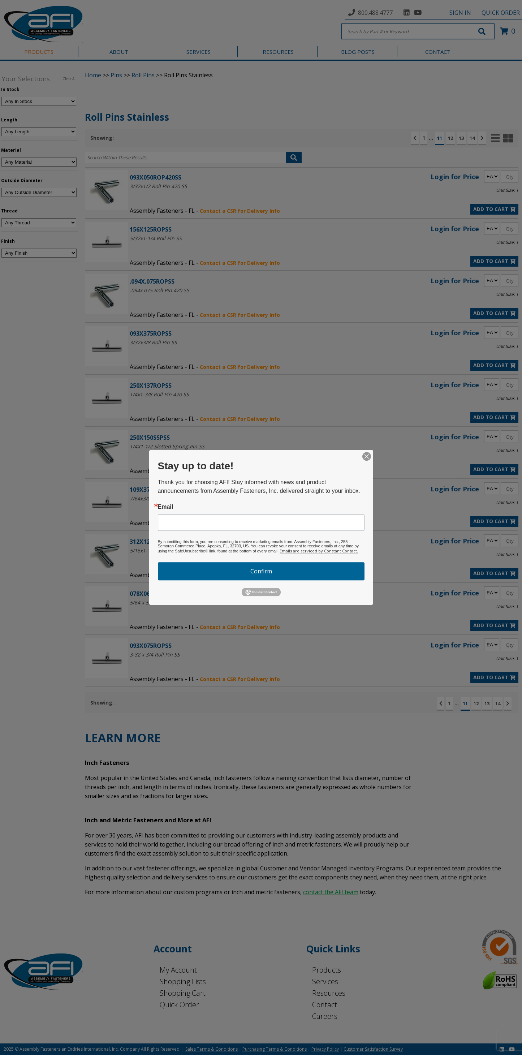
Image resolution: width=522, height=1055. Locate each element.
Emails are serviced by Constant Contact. (319, 551)
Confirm (261, 571)
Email (165, 507)
